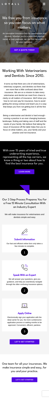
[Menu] (44, 3)
